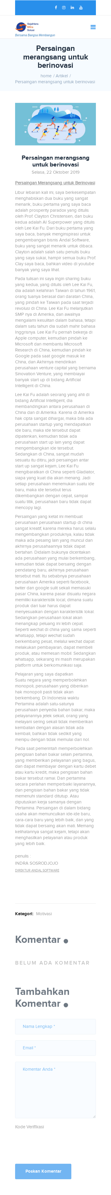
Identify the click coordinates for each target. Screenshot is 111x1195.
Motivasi (44, 913)
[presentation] (60, 1144)
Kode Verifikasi (29, 1128)
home (46, 75)
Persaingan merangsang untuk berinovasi (55, 81)
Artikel (62, 75)
